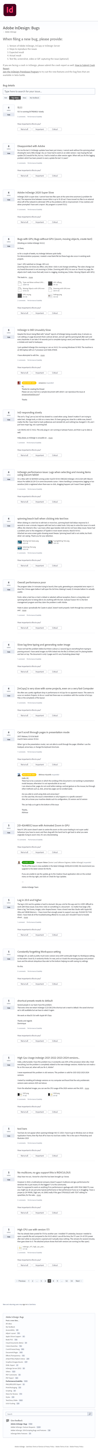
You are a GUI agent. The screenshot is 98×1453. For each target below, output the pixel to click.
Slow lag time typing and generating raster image (43, 644)
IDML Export (10, 1365)
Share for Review (12, 1394)
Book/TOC (9, 1340)
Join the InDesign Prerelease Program (21, 71)
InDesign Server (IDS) (13, 1368)
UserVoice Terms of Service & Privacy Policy (40, 1447)
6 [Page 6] (45, 1281)
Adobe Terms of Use (62, 1447)
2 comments (21, 300)
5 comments (21, 117)
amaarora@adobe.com (30, 394)
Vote (8, 115)
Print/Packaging (11, 1387)
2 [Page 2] (32, 1281)
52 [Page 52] (67, 1281)
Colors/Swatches (12, 1346)
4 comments (21, 489)
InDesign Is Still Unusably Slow (34, 330)
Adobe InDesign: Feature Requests (23, 1427)
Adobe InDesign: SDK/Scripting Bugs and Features (29, 1430)
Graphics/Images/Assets (14, 1362)
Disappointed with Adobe (31, 146)
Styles (8, 1397)
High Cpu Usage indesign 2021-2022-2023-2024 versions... (48, 1057)
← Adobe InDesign (9, 32)
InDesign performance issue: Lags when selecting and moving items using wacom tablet (54, 473)
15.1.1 (19, 107)
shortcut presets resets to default (35, 1000)
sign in (25, 1304)
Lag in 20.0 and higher (29, 900)
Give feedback (17, 1420)
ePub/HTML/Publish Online (15, 1359)
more (31, 277)
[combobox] (47, 1414)
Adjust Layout (11, 1333)
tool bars (22, 1128)
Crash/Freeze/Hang (13, 1349)
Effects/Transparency (13, 1355)
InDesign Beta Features (19, 1433)
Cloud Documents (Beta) (14, 1343)
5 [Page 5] (41, 1281)
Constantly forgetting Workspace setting (39, 951)
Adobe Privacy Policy (76, 1447)
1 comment (21, 443)
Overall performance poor (31, 582)
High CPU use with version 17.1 (33, 1229)
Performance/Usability (34, 117)
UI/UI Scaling (10, 1403)
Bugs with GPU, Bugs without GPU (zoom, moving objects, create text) (54, 239)
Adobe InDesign (20, 1447)
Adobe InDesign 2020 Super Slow (35, 192)
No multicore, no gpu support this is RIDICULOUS (44, 1172)
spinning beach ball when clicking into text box (42, 518)
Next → (79, 1281)
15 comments (21, 840)
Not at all (26, 129)
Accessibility (10, 1330)
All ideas (9, 1324)
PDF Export (10, 1378)
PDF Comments (11, 1375)
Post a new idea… (12, 1320)
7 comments (21, 752)
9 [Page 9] (57, 1281)
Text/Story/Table (12, 1400)
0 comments (21, 163)
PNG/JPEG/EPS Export (13, 1384)
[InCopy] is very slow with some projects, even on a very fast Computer (55, 688)
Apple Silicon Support (13, 1336)
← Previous (20, 1281)
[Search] (90, 1414)
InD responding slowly (29, 412)
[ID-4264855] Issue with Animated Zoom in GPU (43, 825)
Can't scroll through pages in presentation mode (43, 732)
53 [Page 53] (72, 1281)
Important (41, 129)
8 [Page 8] (53, 1281)
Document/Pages (12, 1352)
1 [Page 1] (28, 1281)
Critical (57, 129)
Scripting (9, 1391)
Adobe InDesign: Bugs (19, 1424)
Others (8, 1371)
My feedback (34, 98)
